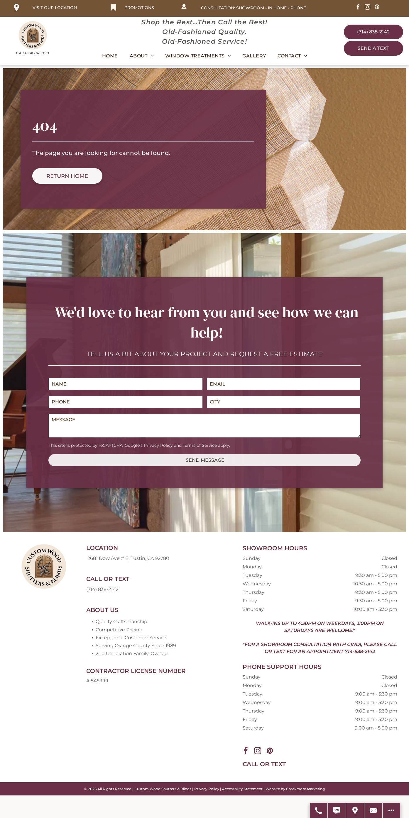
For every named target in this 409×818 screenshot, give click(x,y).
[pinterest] (377, 8)
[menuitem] (110, 56)
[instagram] (368, 8)
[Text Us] (337, 810)
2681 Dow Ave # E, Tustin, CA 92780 (128, 558)
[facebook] (358, 8)
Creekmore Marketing (305, 789)
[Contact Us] (373, 810)
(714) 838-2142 (102, 589)
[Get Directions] (355, 810)
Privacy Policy (158, 445)
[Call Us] (319, 810)
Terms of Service (200, 445)
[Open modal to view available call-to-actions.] (391, 810)
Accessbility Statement (242, 789)
